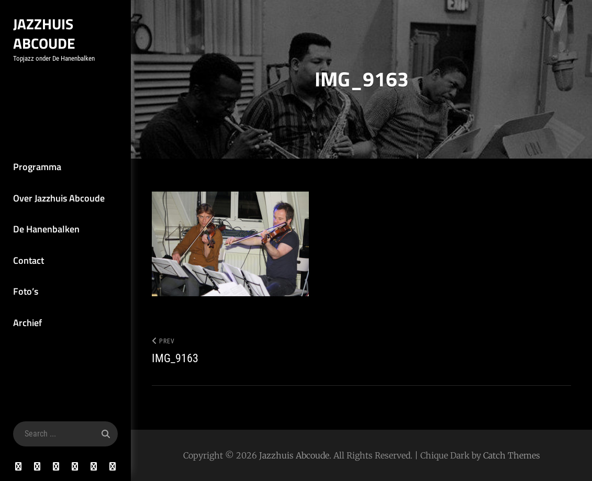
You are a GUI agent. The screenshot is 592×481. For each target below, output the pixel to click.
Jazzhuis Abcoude (44, 33)
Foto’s (25, 291)
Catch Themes (511, 455)
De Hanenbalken (46, 229)
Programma (37, 167)
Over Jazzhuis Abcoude (59, 198)
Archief (27, 323)
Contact (28, 260)
